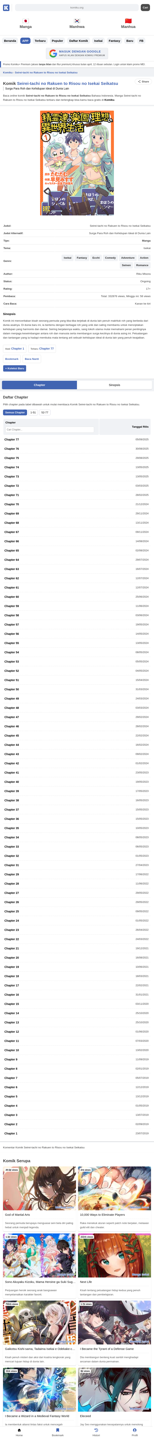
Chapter (39, 385)
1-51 (33, 412)
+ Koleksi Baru (14, 368)
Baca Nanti (32, 358)
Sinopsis (114, 385)
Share (143, 81)
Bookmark (11, 358)
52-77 (44, 412)
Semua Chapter (15, 412)
